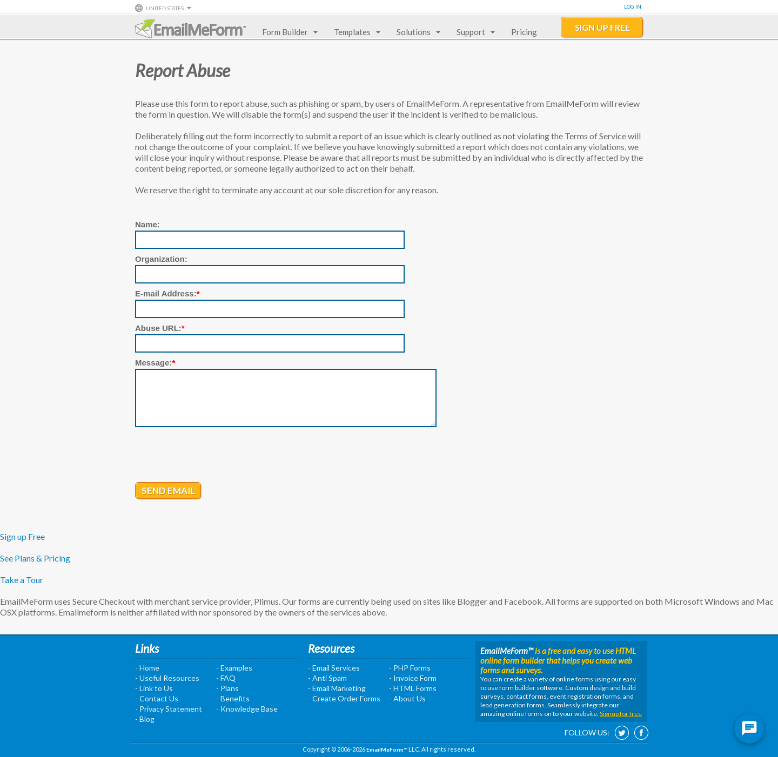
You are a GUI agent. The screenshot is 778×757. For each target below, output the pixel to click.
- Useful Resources (167, 677)
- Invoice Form (413, 677)
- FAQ (226, 677)
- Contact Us (156, 698)
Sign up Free (22, 536)
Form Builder (287, 32)
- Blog (145, 719)
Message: (155, 362)
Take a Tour (21, 579)
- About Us (407, 698)
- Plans (227, 688)
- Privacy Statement (168, 708)
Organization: (161, 258)
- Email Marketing (337, 688)
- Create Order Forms (344, 698)
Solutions (416, 32)
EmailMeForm (190, 28)
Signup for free (621, 713)
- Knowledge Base (247, 708)
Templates (355, 32)
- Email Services (334, 667)
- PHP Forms (410, 667)
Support (474, 32)
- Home (147, 667)
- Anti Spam (327, 677)
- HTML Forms (413, 688)
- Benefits (233, 698)
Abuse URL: (160, 328)
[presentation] (217, 456)
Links (147, 648)
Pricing (524, 32)
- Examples (234, 667)
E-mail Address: (167, 293)
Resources (331, 648)
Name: (147, 224)
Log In (632, 6)
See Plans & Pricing (35, 558)
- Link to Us (154, 688)
